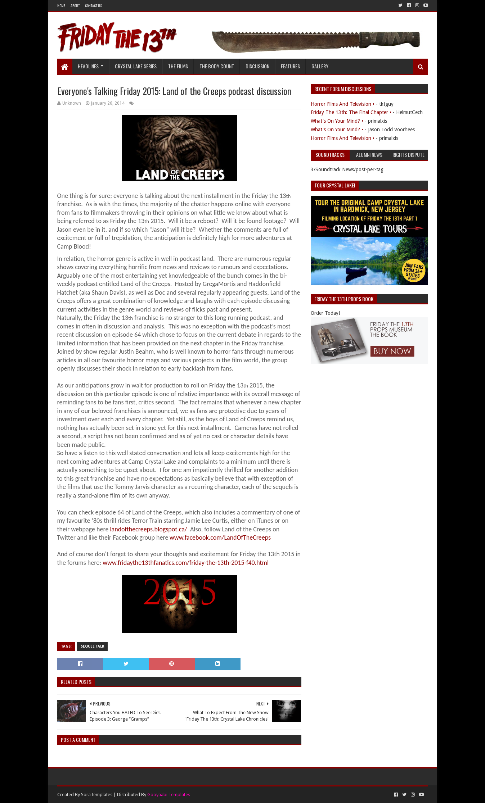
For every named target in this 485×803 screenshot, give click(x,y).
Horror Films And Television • (342, 104)
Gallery (319, 66)
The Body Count (216, 66)
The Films (178, 66)
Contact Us (93, 5)
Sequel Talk (92, 646)
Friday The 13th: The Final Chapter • (351, 112)
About (75, 5)
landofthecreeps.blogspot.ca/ (148, 529)
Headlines (88, 66)
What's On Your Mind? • (337, 121)
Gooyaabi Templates (168, 794)
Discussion (257, 66)
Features (290, 66)
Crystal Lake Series (136, 66)
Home (61, 5)
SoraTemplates (96, 794)
